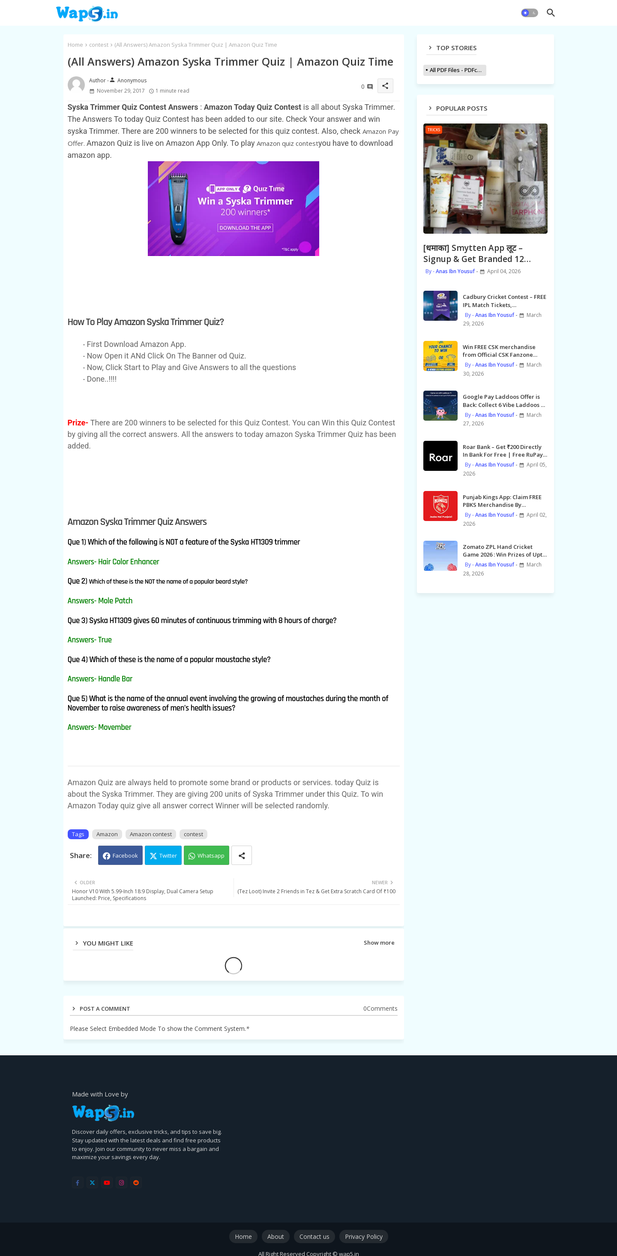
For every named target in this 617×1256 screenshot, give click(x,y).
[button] (529, 13)
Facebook (125, 855)
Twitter (168, 855)
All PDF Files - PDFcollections (458, 70)
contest (98, 44)
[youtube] (107, 1182)
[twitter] (92, 1182)
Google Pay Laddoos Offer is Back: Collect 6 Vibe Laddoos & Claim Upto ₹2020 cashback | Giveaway (504, 400)
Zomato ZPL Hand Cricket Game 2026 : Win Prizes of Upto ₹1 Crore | (504, 550)
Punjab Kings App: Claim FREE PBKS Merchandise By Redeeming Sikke (502, 501)
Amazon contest (151, 834)
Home (75, 44)
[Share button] (241, 855)
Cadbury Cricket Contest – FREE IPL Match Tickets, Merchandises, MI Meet (504, 300)
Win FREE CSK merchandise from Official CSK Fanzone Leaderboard (499, 350)
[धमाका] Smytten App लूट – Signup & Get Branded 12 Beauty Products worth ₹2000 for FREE (482, 253)
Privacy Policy (364, 1236)
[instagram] (121, 1182)
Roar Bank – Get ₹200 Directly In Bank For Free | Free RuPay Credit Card (503, 450)
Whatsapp (211, 855)
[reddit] (136, 1182)
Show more (379, 942)
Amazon (107, 834)
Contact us (314, 1236)
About (275, 1236)
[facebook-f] (78, 1182)
